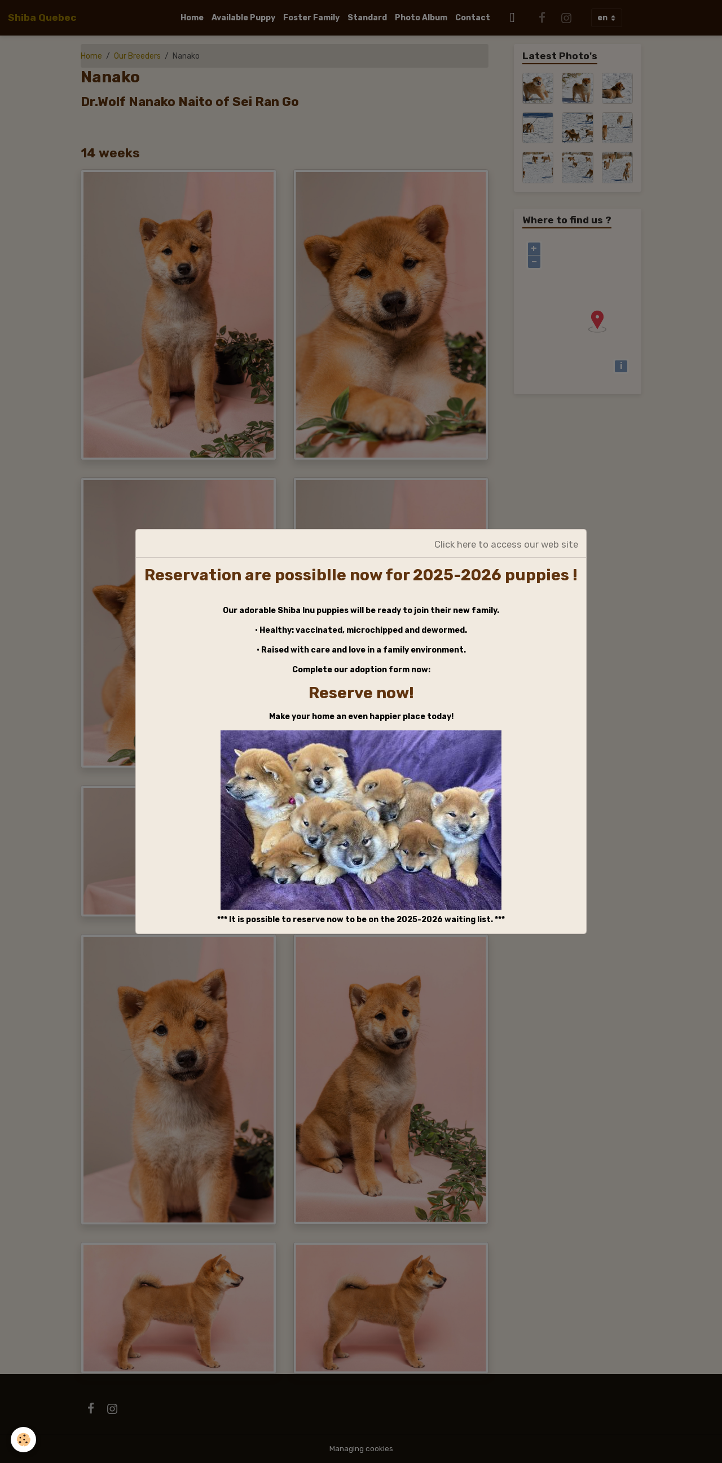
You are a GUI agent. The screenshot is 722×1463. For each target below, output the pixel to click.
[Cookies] (24, 1439)
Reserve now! (361, 693)
